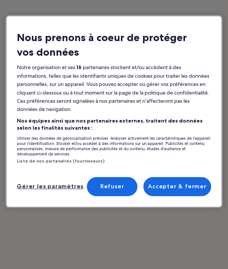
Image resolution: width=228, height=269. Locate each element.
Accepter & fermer (177, 186)
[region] (114, 111)
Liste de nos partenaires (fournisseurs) (60, 161)
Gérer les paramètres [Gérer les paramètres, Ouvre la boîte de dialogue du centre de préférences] (50, 186)
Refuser (112, 186)
